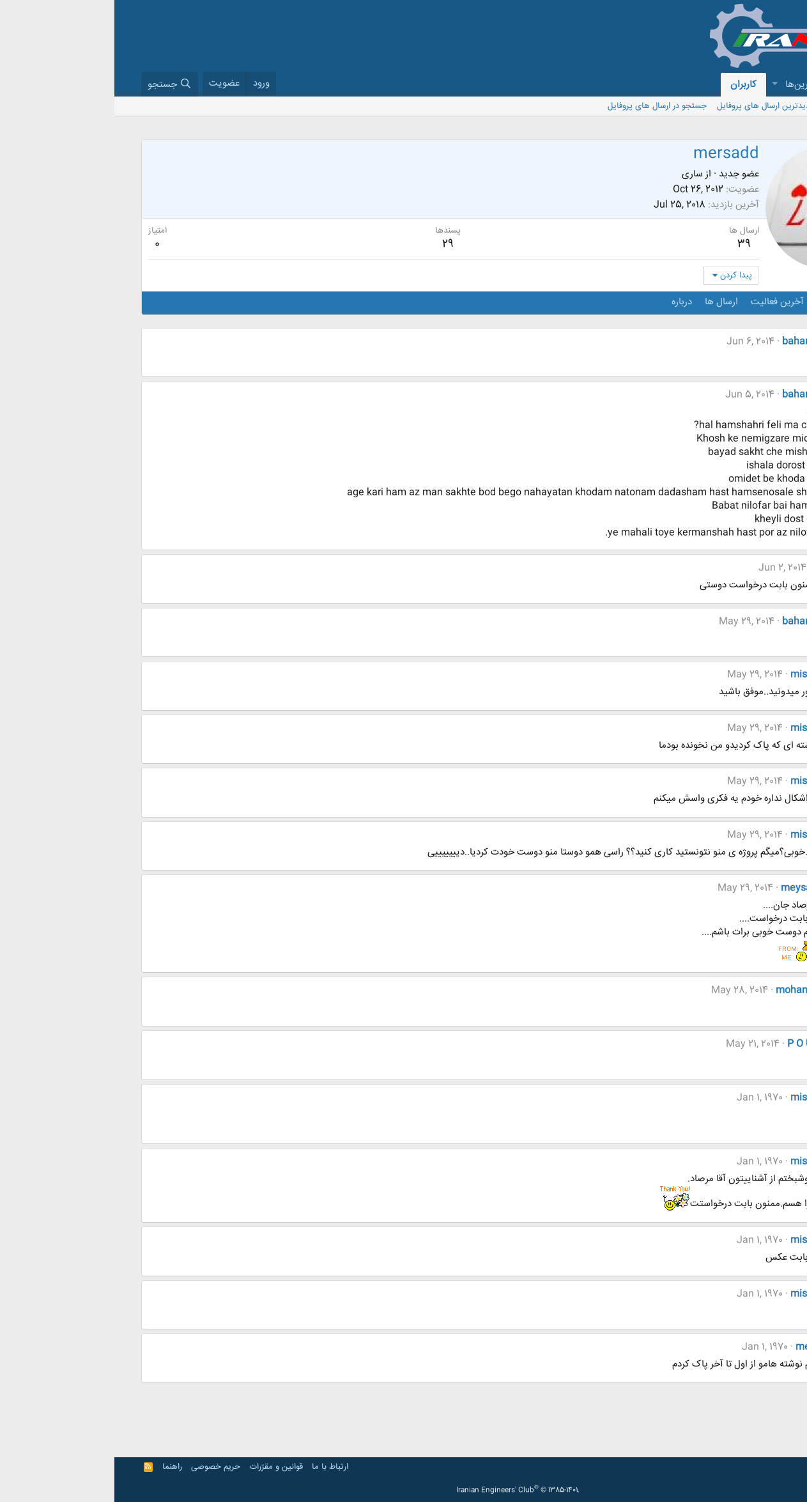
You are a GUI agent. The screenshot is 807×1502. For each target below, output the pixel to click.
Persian (757, 1467)
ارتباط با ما (215, 1467)
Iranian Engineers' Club (403, 1490)
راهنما (58, 1467)
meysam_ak (693, 888)
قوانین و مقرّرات (161, 1467)
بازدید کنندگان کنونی (746, 106)
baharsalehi (694, 342)
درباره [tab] (567, 302)
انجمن (758, 85)
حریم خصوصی (101, 1467)
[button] (736, 85)
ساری (577, 174)
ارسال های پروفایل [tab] (738, 302)
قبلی (758, 1397)
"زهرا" (710, 568)
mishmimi (698, 675)
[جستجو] (55, 84)
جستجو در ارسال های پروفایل (542, 106)
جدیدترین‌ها (694, 85)
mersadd (701, 1347)
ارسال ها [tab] (607, 302)
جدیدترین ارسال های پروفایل (652, 106)
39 (629, 244)
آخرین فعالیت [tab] (662, 302)
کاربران (629, 85)
